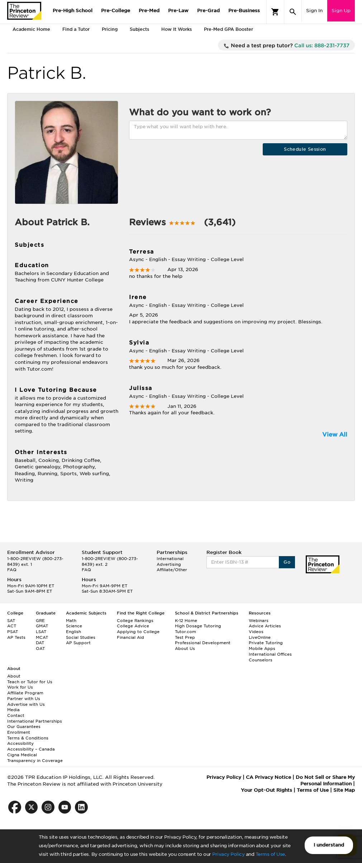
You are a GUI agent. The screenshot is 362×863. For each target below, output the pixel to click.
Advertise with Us (26, 704)
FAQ (11, 569)
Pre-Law (178, 10)
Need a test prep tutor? (286, 46)
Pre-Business (244, 10)
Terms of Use (270, 854)
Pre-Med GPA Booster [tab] (228, 29)
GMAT (42, 625)
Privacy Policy (228, 854)
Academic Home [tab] (31, 29)
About (13, 676)
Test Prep (185, 637)
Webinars (258, 620)
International (170, 558)
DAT (40, 642)
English (73, 631)
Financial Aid (130, 637)
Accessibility (20, 743)
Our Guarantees (24, 726)
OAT (40, 648)
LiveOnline (260, 637)
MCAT (42, 637)
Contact (15, 715)
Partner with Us (23, 698)
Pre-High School (72, 10)
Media (13, 709)
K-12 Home (186, 620)
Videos (256, 631)
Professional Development (202, 642)
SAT (11, 620)
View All (334, 434)
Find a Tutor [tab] (76, 29)
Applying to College (138, 631)
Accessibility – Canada (31, 749)
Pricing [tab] (110, 29)
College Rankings (135, 620)
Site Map (344, 790)
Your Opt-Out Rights (266, 790)
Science (74, 625)
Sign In (314, 10)
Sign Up (341, 10)
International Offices (270, 654)
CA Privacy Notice (268, 777)
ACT (11, 625)
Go (287, 562)
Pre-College (115, 10)
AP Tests (16, 637)
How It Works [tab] (176, 29)
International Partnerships (34, 721)
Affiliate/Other (172, 569)
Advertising (169, 564)
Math (71, 620)
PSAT (12, 631)
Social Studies (80, 637)
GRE (40, 620)
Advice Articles (265, 625)
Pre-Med (149, 10)
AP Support (78, 642)
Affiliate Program (25, 692)
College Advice (133, 625)
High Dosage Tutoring (198, 625)
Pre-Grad (208, 10)
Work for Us (20, 687)
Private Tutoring (266, 642)
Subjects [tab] (139, 29)
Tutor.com (185, 631)
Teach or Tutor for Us (29, 681)
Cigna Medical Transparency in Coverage (35, 757)
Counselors (260, 659)
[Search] (292, 12)
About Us (185, 648)
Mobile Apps (262, 648)
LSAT (41, 631)
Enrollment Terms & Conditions (27, 735)
